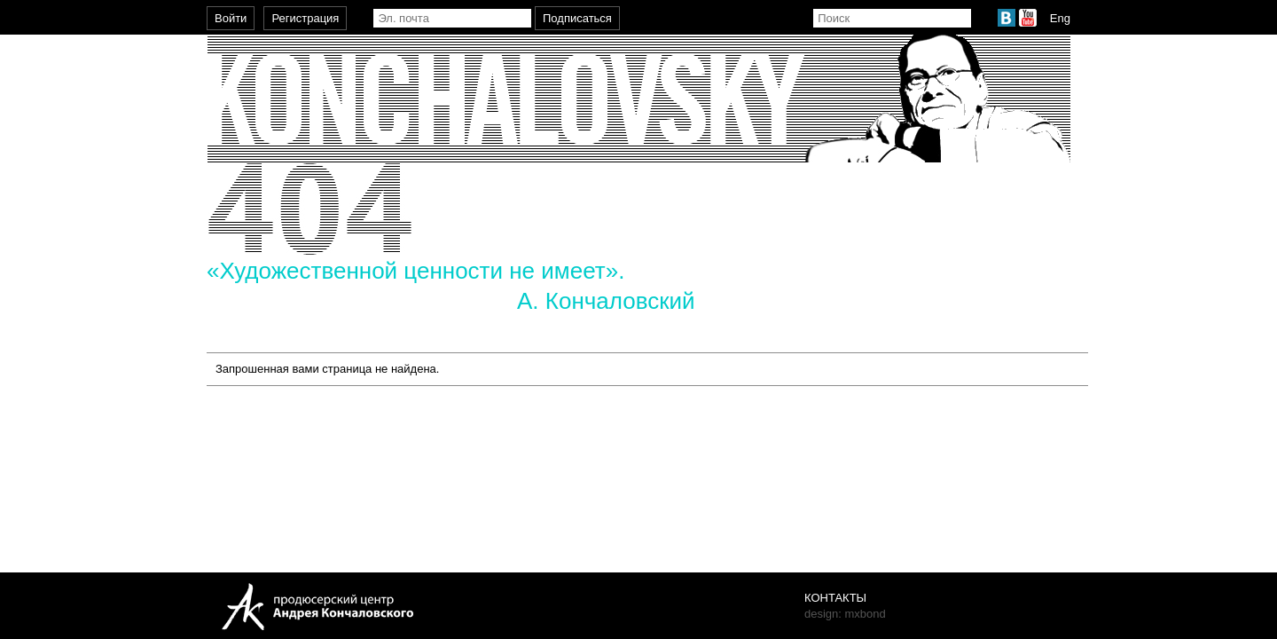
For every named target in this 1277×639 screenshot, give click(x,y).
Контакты (835, 597)
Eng (1060, 18)
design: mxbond (845, 613)
